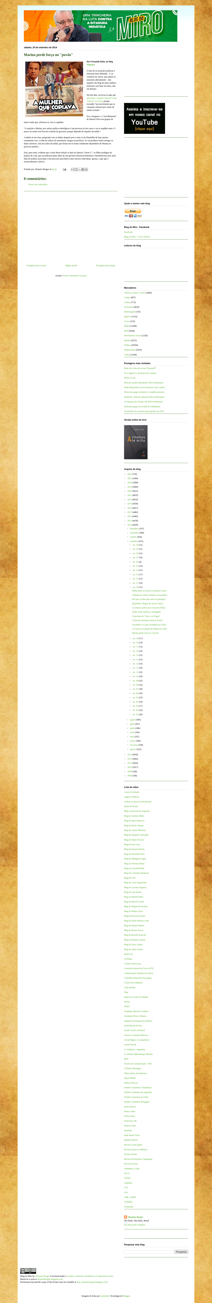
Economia (128, 307)
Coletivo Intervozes (132, 963)
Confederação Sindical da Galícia (138, 973)
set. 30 (136, 545)
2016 (129, 516)
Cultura (127, 302)
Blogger (126, 1296)
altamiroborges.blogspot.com (50, 1279)
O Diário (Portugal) (132, 1068)
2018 (129, 508)
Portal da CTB (130, 1121)
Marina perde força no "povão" (145, 633)
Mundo (127, 340)
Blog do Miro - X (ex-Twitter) (137, 236)
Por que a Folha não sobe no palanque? (149, 599)
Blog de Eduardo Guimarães (136, 835)
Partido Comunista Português (137, 1102)
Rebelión (128, 1130)
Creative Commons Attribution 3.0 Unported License (90, 1276)
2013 (129, 754)
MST (126, 1059)
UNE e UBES (130, 1197)
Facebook (128, 232)
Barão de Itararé (131, 806)
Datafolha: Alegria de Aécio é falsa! (147, 603)
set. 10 (136, 676)
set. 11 (136, 672)
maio (132, 732)
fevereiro (134, 745)
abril (132, 736)
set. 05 (136, 697)
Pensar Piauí (129, 1116)
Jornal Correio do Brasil (134, 1030)
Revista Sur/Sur (131, 1163)
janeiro (133, 749)
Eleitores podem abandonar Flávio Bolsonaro (143, 382)
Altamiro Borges (135, 1217)
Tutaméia (128, 1183)
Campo (127, 297)
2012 (129, 759)
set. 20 (136, 587)
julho (132, 724)
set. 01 (136, 714)
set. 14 (136, 659)
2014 (129, 525)
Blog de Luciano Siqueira (135, 887)
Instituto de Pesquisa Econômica (138, 1021)
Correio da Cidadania (133, 982)
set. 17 (136, 646)
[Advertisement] (71, 226)
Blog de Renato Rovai (133, 930)
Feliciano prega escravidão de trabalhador (142, 406)
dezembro (134, 528)
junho (132, 728)
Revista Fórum (130, 1154)
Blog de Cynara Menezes (135, 830)
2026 (129, 474)
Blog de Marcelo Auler (134, 901)
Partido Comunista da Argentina (138, 1092)
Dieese (127, 1002)
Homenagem (129, 311)
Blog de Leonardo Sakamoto (136, 873)
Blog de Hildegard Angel (135, 858)
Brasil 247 (128, 954)
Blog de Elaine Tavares (134, 840)
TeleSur (127, 1178)
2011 (129, 763)
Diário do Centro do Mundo (136, 997)
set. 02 (136, 710)
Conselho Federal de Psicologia (138, 978)
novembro (134, 532)
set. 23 (136, 574)
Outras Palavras (131, 1083)
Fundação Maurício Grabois (136, 1011)
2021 (129, 495)
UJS (126, 1192)
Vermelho (128, 1202)
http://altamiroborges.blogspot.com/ (92, 1282)
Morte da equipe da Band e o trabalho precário (144, 392)
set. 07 (136, 689)
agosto (133, 719)
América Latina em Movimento (138, 801)
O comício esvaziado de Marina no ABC (149, 629)
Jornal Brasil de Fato (133, 1025)
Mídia (126, 326)
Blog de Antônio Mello (134, 816)
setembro (134, 541)
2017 (129, 512)
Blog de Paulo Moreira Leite (136, 920)
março (133, 741)
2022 (129, 491)
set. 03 (136, 706)
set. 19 (136, 638)
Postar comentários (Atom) (74, 275)
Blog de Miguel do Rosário (136, 906)
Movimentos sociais (132, 335)
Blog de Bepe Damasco (134, 820)
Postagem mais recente (36, 265)
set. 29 (136, 549)
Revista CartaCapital (133, 1145)
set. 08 (136, 685)
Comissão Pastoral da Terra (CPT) (139, 968)
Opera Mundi (130, 1078)
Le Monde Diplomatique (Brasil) (138, 1054)
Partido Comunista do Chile (136, 1097)
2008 (129, 775)
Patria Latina (129, 1111)
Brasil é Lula (129, 378)
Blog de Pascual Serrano (134, 916)
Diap (126, 992)
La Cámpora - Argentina (134, 1049)
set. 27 (136, 557)
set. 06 (136, 693)
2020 (129, 499)
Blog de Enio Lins (132, 844)
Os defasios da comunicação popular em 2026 (144, 411)
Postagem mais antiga (105, 265)
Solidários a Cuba (131, 1168)
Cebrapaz (128, 959)
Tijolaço (90, 64)
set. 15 (136, 655)
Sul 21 (127, 1173)
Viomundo (128, 1206)
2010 (129, 767)
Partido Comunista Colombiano (138, 1087)
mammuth (104, 1296)
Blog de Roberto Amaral (134, 940)
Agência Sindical (131, 797)
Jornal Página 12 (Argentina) (136, 1040)
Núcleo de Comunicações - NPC (138, 1063)
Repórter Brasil (130, 1140)
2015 (129, 520)
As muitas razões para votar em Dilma (148, 607)
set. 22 (136, 578)
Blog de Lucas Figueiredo (135, 882)
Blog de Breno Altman (134, 825)
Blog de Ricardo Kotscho (135, 935)
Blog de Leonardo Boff (134, 868)
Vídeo (126, 354)
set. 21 (136, 583)
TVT (126, 1187)
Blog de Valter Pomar (133, 949)
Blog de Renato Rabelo (134, 925)
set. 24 (136, 570)
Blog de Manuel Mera (133, 897)
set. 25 (136, 566)
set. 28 (136, 553)
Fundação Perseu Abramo (135, 1016)
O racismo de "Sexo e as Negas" (146, 616)
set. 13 (136, 663)
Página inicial (71, 265)
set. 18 (136, 642)
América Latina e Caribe (134, 292)
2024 (129, 482)
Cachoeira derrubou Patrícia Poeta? (147, 620)
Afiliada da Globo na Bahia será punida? (149, 595)
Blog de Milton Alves (133, 911)
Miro (126, 331)
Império (127, 316)
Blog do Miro (26, 1276)
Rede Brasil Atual (131, 1135)
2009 (129, 771)
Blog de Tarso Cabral (133, 944)
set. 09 (136, 680)
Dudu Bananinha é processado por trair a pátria (144, 387)
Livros (127, 321)
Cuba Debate (129, 987)
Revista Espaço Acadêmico (136, 1149)
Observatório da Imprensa (135, 1073)
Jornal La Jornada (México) (136, 1035)
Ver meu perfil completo (134, 1225)
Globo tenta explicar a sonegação (146, 612)
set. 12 (136, 668)
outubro (133, 537)
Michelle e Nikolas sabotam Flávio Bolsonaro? (144, 397)
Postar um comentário (37, 184)
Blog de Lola (129, 878)
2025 (129, 478)
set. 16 (136, 651)
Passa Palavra (130, 1106)
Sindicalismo (129, 350)
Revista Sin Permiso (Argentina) (138, 1159)
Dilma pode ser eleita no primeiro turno (149, 590)
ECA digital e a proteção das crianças (140, 373)
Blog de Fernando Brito (134, 854)
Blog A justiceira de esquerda (137, 811)
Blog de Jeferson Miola (134, 863)
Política (127, 345)
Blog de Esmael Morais (134, 849)
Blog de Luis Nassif (132, 892)
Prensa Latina (130, 1125)
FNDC (127, 1006)
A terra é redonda (131, 792)
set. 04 (136, 702)
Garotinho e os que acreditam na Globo (149, 624)
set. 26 (136, 562)
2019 (129, 503)
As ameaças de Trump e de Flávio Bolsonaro (143, 401)
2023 (129, 487)
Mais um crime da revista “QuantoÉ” (140, 368)
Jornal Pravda (130, 1044)
